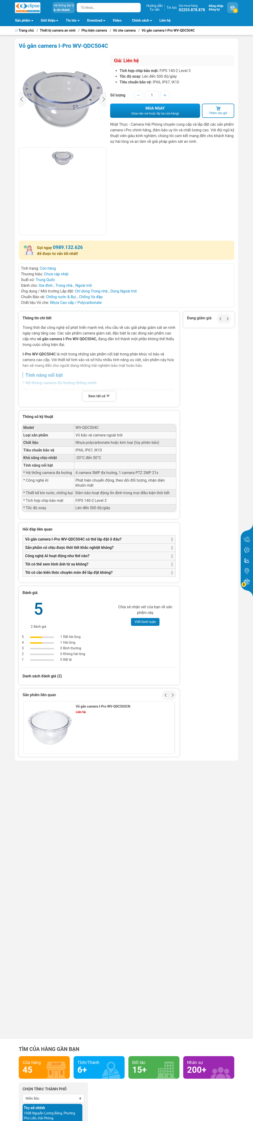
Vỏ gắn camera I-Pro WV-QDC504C (168, 31)
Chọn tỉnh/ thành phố (45, 1089)
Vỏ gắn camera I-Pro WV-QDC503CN (103, 706)
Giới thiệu (48, 21)
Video (117, 21)
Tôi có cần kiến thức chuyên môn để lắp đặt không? (69, 572)
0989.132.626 (68, 247)
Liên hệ (165, 21)
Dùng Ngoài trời (123, 291)
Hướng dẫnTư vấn (154, 7)
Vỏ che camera (124, 31)
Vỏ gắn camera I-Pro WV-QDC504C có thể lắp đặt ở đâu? (73, 539)
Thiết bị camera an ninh (58, 31)
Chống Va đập (91, 297)
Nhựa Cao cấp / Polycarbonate (76, 302)
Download (97, 21)
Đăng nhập (216, 6)
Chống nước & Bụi (61, 297)
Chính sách (143, 21)
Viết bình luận (145, 622)
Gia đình (46, 285)
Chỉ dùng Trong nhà (91, 291)
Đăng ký (214, 9)
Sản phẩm (22, 21)
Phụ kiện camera (94, 31)
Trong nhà (64, 285)
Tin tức (172, 8)
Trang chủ (25, 31)
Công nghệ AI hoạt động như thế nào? (57, 556)
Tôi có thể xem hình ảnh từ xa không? (57, 564)
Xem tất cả (99, 396)
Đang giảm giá (199, 318)
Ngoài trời (83, 285)
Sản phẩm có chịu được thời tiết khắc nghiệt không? (69, 547)
